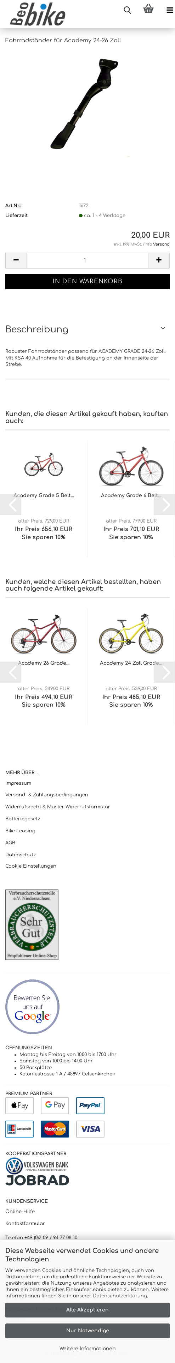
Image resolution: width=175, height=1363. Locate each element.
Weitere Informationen (87, 1348)
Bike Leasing (20, 830)
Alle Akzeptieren (87, 1310)
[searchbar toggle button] (127, 10)
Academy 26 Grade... (43, 663)
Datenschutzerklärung (120, 1295)
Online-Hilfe (20, 1211)
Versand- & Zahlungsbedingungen (46, 794)
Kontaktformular (25, 1223)
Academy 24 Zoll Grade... (131, 663)
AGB (10, 842)
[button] (16, 261)
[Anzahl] (87, 261)
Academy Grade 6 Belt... (131, 495)
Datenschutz (20, 854)
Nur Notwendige (87, 1330)
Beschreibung (36, 329)
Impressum (18, 783)
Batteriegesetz (22, 818)
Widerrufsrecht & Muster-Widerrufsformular (57, 806)
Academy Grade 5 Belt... (43, 495)
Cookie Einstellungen (30, 866)
